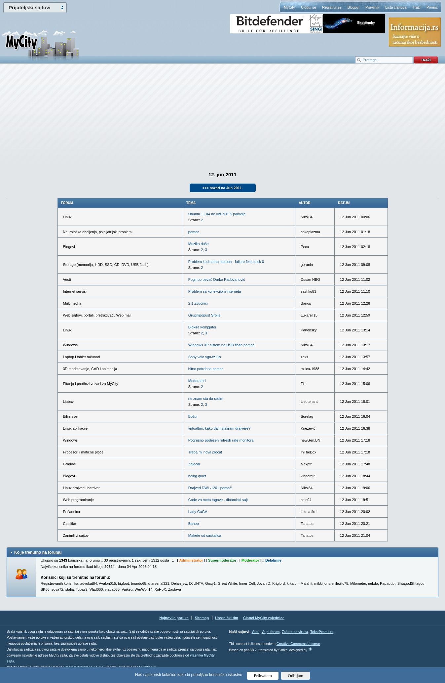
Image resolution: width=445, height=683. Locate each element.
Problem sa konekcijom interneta (214, 291)
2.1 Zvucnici (198, 303)
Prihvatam (263, 675)
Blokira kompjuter (202, 327)
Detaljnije (273, 560)
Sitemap (202, 618)
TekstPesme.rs (321, 632)
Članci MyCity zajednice (263, 618)
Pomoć (432, 7)
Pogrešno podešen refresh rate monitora (221, 440)
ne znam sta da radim (205, 399)
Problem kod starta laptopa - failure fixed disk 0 (226, 262)
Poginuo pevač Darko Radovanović (216, 279)
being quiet (197, 476)
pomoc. (194, 232)
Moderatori (197, 381)
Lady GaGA (197, 512)
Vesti (255, 632)
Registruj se (331, 7)
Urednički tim (226, 618)
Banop (193, 524)
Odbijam (295, 675)
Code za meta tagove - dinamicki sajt (218, 500)
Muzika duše (198, 244)
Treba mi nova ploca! (205, 452)
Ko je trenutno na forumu (37, 552)
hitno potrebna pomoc (205, 369)
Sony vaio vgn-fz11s (204, 357)
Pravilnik (372, 7)
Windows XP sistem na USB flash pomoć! (221, 345)
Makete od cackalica (204, 535)
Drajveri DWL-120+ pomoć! (210, 488)
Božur (193, 416)
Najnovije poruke (174, 618)
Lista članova (395, 7)
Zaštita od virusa (295, 632)
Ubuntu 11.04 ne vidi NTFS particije (217, 214)
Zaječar (194, 464)
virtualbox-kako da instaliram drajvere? (219, 428)
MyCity (289, 7)
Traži (417, 7)
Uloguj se (308, 7)
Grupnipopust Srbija (204, 315)
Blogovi (353, 7)
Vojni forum (271, 632)
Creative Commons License (298, 644)
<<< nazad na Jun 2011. (222, 188)
